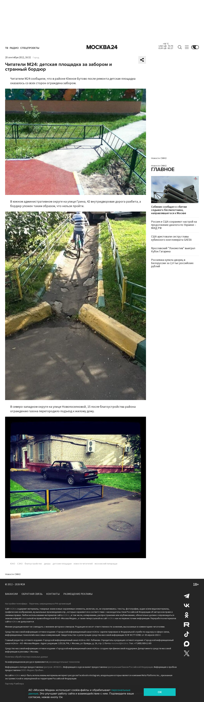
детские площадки (62, 564)
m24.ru (13, 608)
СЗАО (20, 564)
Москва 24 (102, 47)
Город (36, 57)
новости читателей (83, 564)
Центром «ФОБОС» (53, 667)
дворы (47, 564)
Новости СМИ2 (13, 574)
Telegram (186, 596)
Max (186, 644)
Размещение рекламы (78, 594)
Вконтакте (186, 605)
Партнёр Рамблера (14, 683)
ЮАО (12, 564)
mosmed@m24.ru (119, 643)
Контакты (53, 594)
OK (160, 692)
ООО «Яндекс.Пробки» (32, 670)
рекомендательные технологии (64, 662)
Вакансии (11, 594)
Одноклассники (186, 615)
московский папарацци (106, 564)
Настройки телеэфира (16, 603)
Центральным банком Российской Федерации (130, 667)
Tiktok (186, 634)
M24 (22, 584)
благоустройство (33, 564)
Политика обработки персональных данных (26, 656)
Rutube (186, 624)
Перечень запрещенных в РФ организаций (50, 603)
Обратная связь (32, 594)
